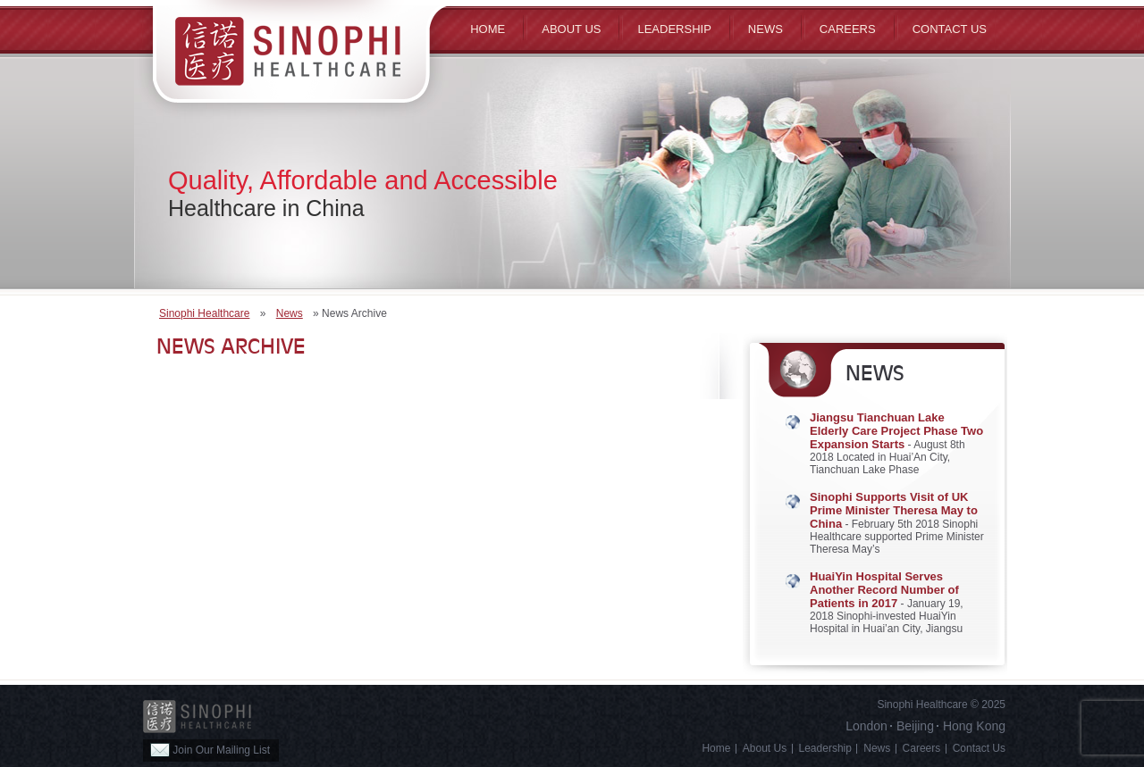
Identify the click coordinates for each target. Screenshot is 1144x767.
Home (487, 29)
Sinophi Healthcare (204, 313)
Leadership (674, 29)
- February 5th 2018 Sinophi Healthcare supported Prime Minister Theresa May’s (897, 523)
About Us (764, 748)
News (765, 29)
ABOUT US (571, 29)
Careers (848, 29)
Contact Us (950, 29)
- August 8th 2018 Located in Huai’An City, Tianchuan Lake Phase (896, 444)
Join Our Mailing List (210, 750)
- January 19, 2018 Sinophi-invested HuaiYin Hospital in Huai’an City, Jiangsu (886, 603)
